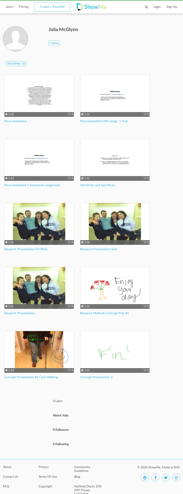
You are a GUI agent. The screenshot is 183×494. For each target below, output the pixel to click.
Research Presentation (19, 313)
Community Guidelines (82, 468)
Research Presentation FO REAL (26, 249)
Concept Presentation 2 (96, 377)
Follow (54, 43)
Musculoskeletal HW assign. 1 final (104, 121)
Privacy (44, 467)
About (7, 467)
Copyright (45, 486)
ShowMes (16, 63)
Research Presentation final (98, 249)
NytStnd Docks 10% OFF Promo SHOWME (88, 488)
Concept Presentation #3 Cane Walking (31, 377)
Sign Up (172, 6)
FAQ (6, 486)
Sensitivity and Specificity (97, 185)
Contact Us (10, 476)
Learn (9, 6)
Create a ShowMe (52, 6)
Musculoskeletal (15, 121)
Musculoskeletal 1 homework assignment (32, 185)
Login (157, 6)
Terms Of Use (48, 476)
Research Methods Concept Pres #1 (104, 313)
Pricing (23, 6)
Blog (77, 476)
